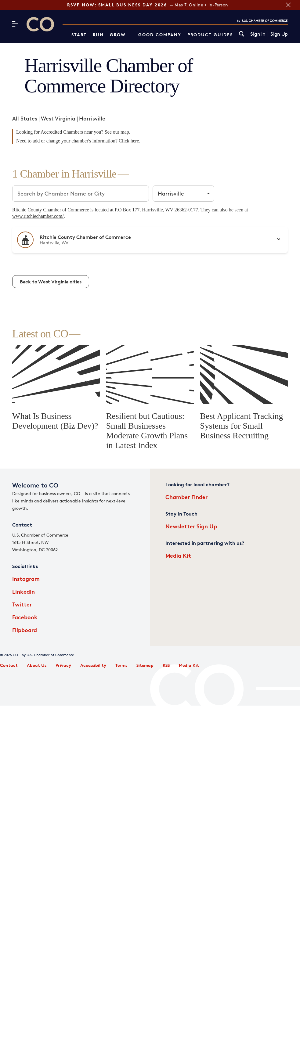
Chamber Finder (186, 496)
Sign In (257, 34)
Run (98, 34)
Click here (129, 140)
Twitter (22, 604)
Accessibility (93, 665)
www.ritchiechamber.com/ (38, 216)
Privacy (63, 665)
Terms (121, 665)
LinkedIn (23, 591)
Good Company (159, 34)
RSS (166, 665)
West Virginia (58, 118)
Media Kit (178, 555)
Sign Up (279, 34)
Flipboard (24, 629)
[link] (241, 34)
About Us (36, 665)
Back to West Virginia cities (50, 282)
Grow (118, 34)
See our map (117, 132)
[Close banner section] (287, 5)
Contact (9, 665)
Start (79, 34)
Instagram (26, 578)
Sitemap (145, 665)
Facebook (25, 616)
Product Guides (210, 34)
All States (24, 118)
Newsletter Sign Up (191, 526)
